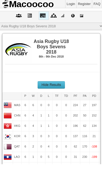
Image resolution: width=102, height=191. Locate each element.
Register (84, 4)
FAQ (97, 4)
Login (71, 4)
